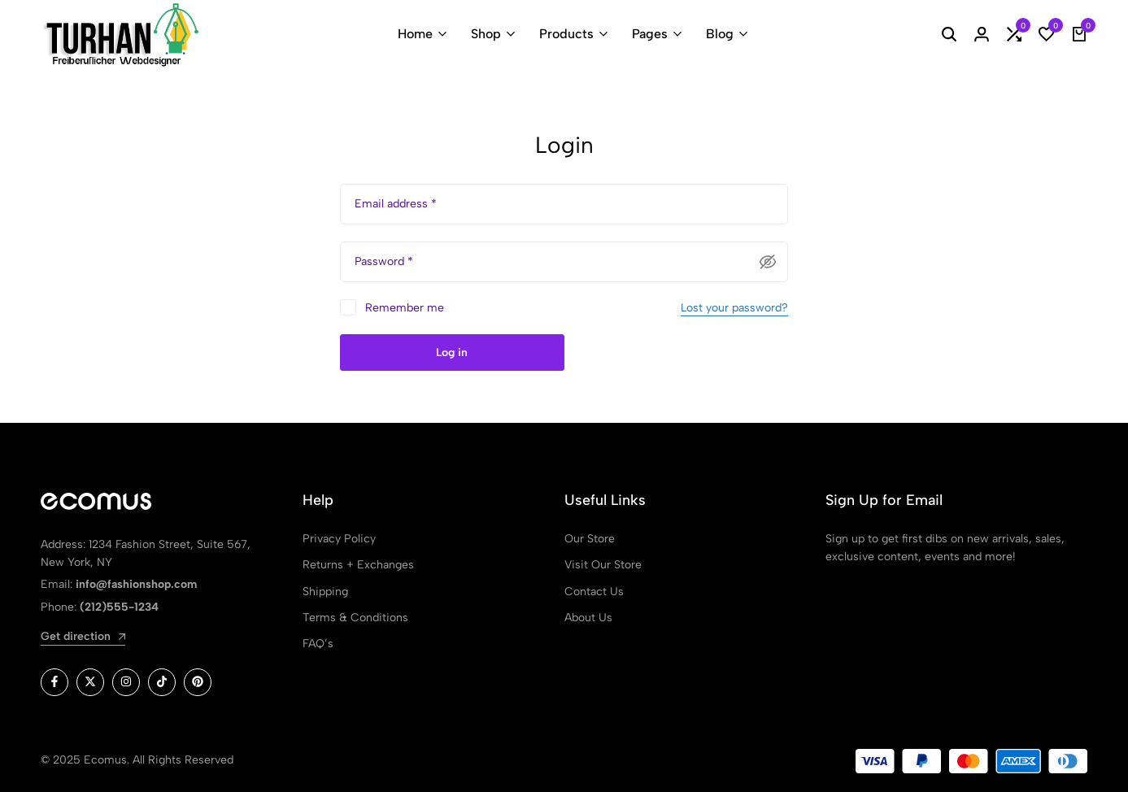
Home (415, 33)
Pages (650, 33)
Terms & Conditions (355, 617)
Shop (486, 33)
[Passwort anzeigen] (768, 262)
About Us (588, 617)
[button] (1014, 34)
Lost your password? (734, 308)
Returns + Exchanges (358, 565)
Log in (452, 352)
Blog (720, 33)
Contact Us (594, 591)
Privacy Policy (339, 539)
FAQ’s (318, 644)
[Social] (54, 682)
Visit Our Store (603, 565)
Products (566, 33)
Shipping (325, 591)
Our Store (589, 539)
